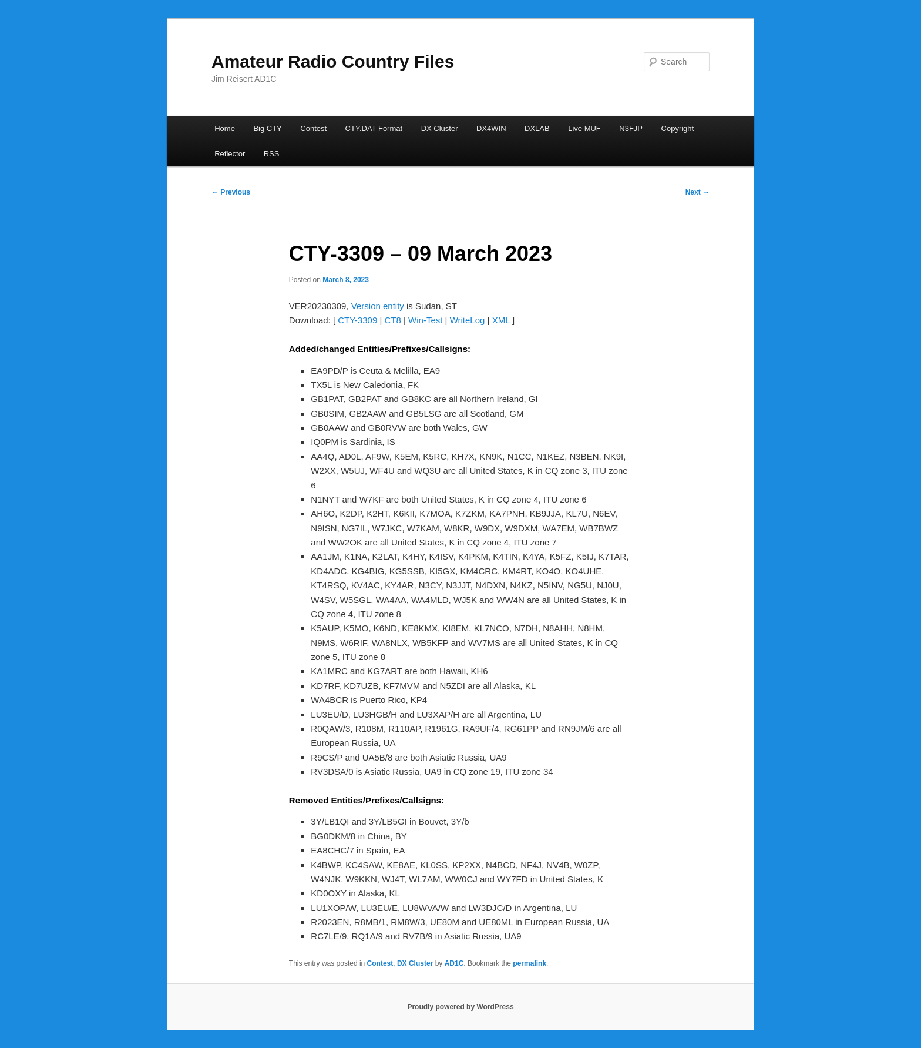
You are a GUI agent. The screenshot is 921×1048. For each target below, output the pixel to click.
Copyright (677, 128)
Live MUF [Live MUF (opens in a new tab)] (584, 128)
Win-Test (425, 320)
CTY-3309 (357, 320)
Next (697, 192)
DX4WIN (491, 128)
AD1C (454, 963)
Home (224, 128)
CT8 (392, 320)
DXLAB (537, 128)
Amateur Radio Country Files (332, 61)
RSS (272, 153)
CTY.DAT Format (374, 128)
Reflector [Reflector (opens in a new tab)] (229, 153)
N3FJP (631, 128)
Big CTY (267, 128)
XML (501, 320)
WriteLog (467, 320)
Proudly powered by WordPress (460, 1007)
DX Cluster (439, 128)
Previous (230, 192)
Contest (313, 128)
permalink (529, 963)
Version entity (377, 306)
